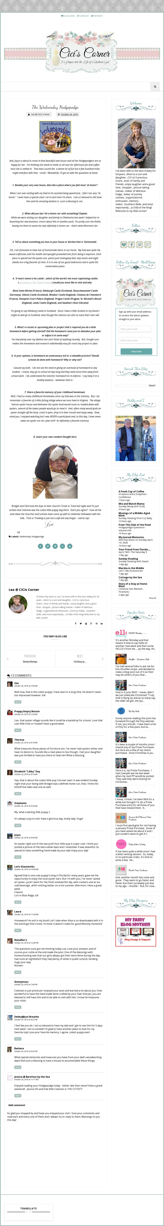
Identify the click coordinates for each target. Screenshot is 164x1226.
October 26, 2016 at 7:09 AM (25, 686)
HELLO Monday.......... (137, 633)
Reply (18, 702)
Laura (17, 911)
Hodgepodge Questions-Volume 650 (132, 529)
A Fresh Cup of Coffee (131, 491)
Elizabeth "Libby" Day (27, 771)
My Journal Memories (131, 537)
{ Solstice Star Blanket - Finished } (131, 590)
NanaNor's (20, 940)
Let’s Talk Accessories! (131, 570)
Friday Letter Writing (137, 844)
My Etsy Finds (134, 711)
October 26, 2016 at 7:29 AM (25, 714)
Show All (152, 598)
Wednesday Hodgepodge (32, 536)
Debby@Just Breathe (26, 1016)
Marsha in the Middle (131, 568)
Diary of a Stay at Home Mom (133, 585)
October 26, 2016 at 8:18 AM (25, 742)
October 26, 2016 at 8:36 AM (25, 806)
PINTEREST (97, 16)
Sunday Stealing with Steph (133, 561)
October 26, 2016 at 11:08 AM (26, 914)
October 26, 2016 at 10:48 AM (26, 869)
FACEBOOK (83, 16)
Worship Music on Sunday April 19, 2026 (136, 541)
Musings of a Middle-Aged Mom (134, 514)
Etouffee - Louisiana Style (139, 659)
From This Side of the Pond (135, 524)
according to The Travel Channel (35, 282)
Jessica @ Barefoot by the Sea (32, 1076)
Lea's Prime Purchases (137, 685)
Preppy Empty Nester (27, 711)
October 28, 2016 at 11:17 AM (26, 1079)
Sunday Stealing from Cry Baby (135, 518)
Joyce (17, 835)
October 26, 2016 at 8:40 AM (25, 837)
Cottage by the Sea (130, 577)
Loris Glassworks (24, 866)
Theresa (19, 739)
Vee (16, 683)
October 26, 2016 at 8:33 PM (25, 1019)
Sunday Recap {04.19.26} (132, 506)
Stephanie (20, 803)
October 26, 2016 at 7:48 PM (25, 984)
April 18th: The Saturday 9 (133, 551)
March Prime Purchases (138, 870)
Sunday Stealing (128, 558)
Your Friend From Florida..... (135, 549)
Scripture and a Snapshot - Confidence (133, 495)
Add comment (16, 1105)
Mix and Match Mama (131, 503)
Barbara (19, 1048)
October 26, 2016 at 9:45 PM (25, 1051)
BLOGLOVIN (68, 16)
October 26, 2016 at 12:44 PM (26, 943)
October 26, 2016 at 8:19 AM (25, 774)
